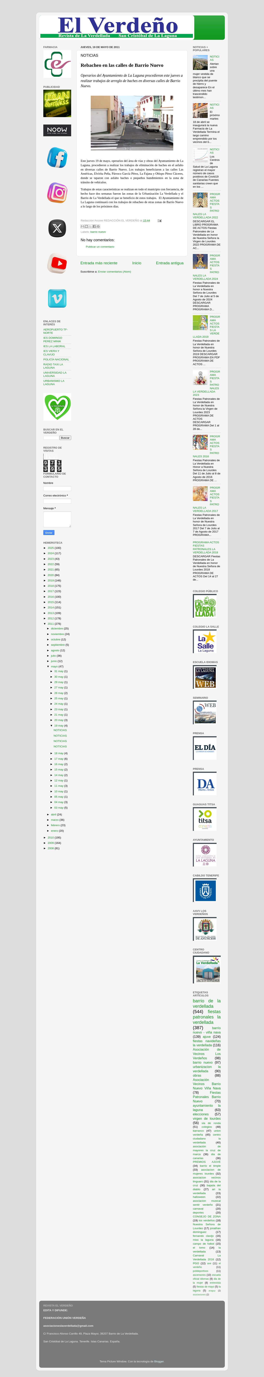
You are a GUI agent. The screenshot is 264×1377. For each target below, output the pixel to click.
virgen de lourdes (207, 1118)
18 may (59, 753)
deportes (198, 1212)
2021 (51, 569)
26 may (59, 693)
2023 (51, 558)
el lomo (199, 1247)
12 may (59, 780)
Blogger (159, 1361)
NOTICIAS (60, 730)
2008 (51, 848)
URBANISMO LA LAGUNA (53, 382)
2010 (51, 837)
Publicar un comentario (100, 246)
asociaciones (199, 1294)
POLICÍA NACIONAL (56, 359)
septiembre (58, 644)
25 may (59, 698)
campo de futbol (203, 1243)
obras (197, 1075)
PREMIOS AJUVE (207, 1161)
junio (54, 661)
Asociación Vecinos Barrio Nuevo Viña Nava (207, 1084)
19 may (59, 725)
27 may (59, 687)
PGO (196, 1263)
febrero (56, 825)
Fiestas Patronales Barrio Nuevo (207, 1097)
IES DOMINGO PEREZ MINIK (52, 339)
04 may (59, 802)
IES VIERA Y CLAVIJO (51, 352)
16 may (59, 764)
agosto (55, 650)
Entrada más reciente (99, 263)
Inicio (136, 263)
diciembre (57, 628)
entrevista (215, 1282)
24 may (59, 703)
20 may (59, 720)
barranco (198, 1130)
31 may (59, 671)
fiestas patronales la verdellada (207, 1017)
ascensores (199, 1275)
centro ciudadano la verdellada (207, 1138)
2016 (51, 596)
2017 (51, 591)
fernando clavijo (203, 1235)
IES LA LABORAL (54, 346)
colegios (207, 1126)
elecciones (201, 1114)
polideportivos (200, 1271)
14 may (59, 775)
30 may (59, 676)
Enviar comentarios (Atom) (114, 271)
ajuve (207, 1036)
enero (55, 830)
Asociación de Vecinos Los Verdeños (207, 1054)
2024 (51, 553)
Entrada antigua (170, 263)
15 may (59, 769)
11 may (59, 785)
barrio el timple (210, 1165)
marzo (55, 819)
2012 (51, 618)
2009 (51, 842)
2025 (51, 547)
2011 (51, 623)
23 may (59, 709)
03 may (59, 807)
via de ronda (211, 1123)
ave (209, 1263)
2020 (51, 575)
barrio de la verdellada (207, 1003)
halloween (199, 1196)
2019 (51, 580)
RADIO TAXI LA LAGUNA (53, 366)
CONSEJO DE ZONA (207, 1216)
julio (54, 655)
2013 (51, 613)
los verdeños (207, 1220)
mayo (55, 666)
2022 (51, 564)
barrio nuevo (98, 231)
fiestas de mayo (205, 1286)
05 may (59, 796)
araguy (212, 1290)
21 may (59, 714)
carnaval (198, 1208)
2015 (51, 602)
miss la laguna (203, 1239)
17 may (59, 758)
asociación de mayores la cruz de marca (207, 1150)
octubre (56, 639)
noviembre (58, 634)
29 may (59, 682)
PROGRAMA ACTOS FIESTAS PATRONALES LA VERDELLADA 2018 (206, 547)
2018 (51, 585)
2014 (51, 607)
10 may (59, 791)
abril (54, 814)
